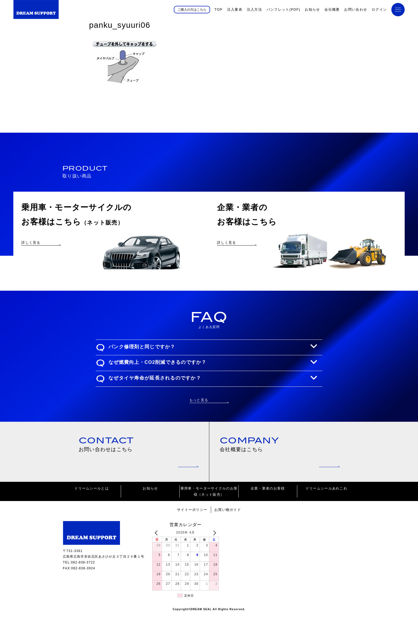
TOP (218, 9)
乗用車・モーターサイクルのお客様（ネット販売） (209, 500)
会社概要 (332, 9)
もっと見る (198, 407)
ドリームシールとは (91, 497)
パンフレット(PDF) (283, 9)
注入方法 (254, 9)
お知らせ (312, 9)
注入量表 (234, 9)
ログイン (379, 9)
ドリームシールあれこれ (326, 497)
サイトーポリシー (192, 518)
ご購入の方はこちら (192, 9)
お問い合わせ (355, 9)
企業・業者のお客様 (268, 497)
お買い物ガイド (227, 518)
